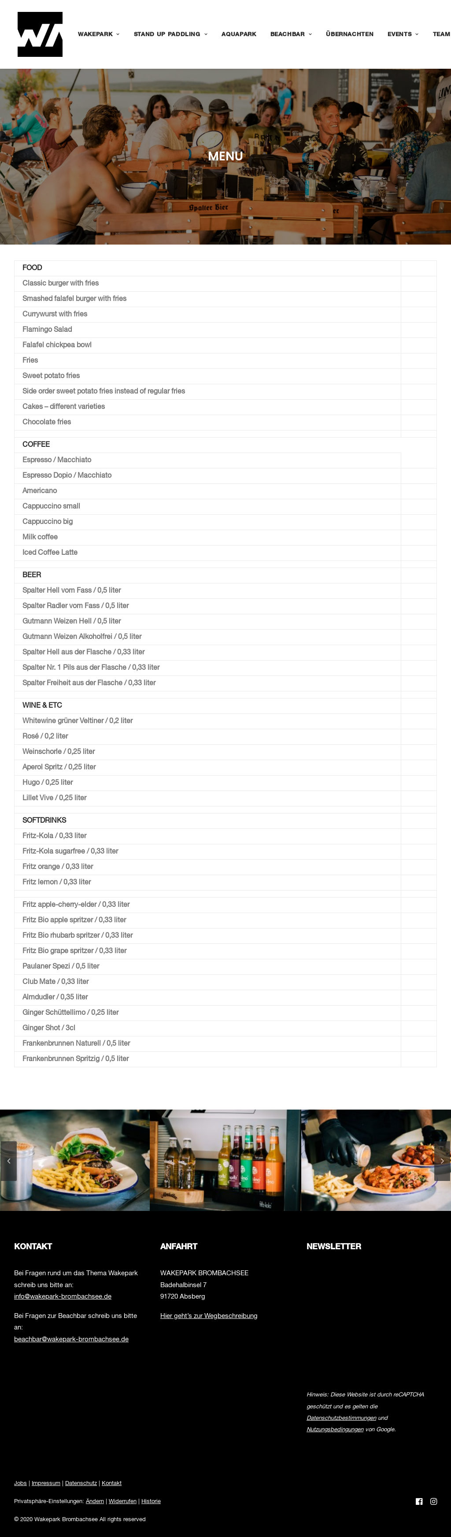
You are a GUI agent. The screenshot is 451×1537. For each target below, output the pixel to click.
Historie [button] (151, 1501)
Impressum (46, 1483)
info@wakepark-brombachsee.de (62, 1296)
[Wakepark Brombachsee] (36, 34)
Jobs (20, 1483)
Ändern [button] (95, 1501)
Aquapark (231, 34)
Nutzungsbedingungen (335, 1430)
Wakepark (92, 34)
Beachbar (284, 34)
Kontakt (112, 1483)
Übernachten (342, 34)
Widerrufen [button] (123, 1501)
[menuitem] (92, 34)
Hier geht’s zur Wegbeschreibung (209, 1316)
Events (396, 34)
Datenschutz (81, 1483)
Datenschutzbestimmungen (341, 1418)
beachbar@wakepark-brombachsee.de (71, 1339)
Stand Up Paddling (164, 34)
